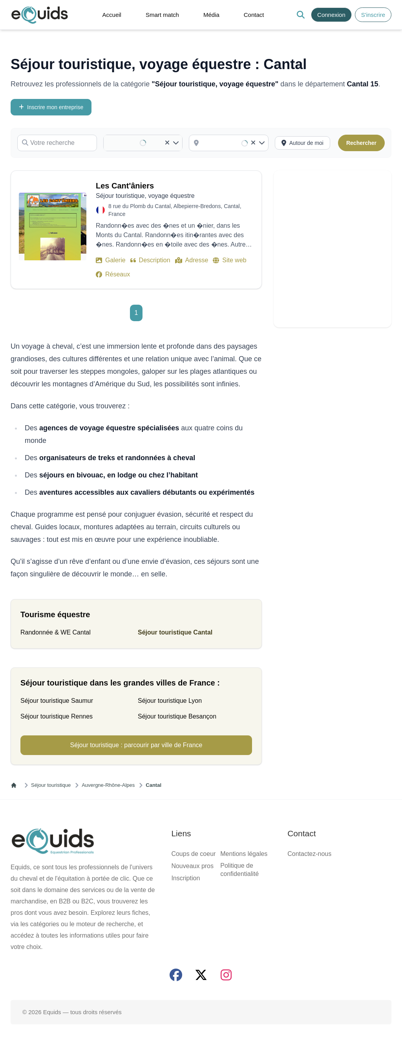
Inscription (185, 878)
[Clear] (167, 143)
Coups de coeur (193, 853)
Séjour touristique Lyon (170, 700)
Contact (254, 14)
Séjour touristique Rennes (56, 716)
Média (211, 14)
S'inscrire (373, 14)
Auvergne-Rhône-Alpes (108, 785)
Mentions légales (243, 853)
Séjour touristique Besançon (177, 716)
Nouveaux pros (192, 866)
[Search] (300, 14)
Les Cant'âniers (125, 185)
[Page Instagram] (226, 974)
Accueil (111, 14)
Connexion (331, 14)
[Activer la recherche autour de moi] (302, 143)
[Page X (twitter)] (201, 974)
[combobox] (234, 143)
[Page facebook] (175, 974)
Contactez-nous (309, 853)
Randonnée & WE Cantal (55, 632)
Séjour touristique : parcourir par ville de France (136, 745)
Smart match (162, 14)
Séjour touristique (51, 785)
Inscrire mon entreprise (51, 107)
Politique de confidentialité (239, 869)
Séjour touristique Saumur (56, 700)
